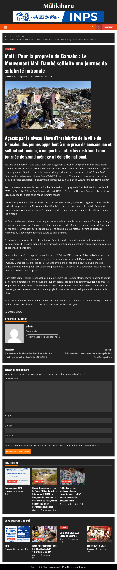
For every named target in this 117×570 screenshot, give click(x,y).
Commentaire (12, 378)
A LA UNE (11, 539)
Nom (8, 415)
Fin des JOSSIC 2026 (96, 545)
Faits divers (10, 49)
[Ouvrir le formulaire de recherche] (93, 27)
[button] (5, 27)
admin (10, 76)
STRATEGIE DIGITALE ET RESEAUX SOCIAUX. (70, 534)
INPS (7, 545)
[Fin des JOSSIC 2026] (99, 534)
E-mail (8, 425)
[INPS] (17, 534)
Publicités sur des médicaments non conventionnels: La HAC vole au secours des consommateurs (70, 494)
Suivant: (85, 353)
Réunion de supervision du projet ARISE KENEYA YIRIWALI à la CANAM (44, 548)
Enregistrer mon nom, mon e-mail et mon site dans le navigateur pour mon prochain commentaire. (54, 445)
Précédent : (31, 353)
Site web (9, 435)
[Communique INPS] (17, 476)
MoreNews (67, 567)
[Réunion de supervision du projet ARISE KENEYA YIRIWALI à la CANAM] (44, 534)
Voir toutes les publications (43, 336)
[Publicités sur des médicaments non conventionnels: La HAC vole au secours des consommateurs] (72, 476)
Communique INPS (13, 488)
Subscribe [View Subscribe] (104, 27)
